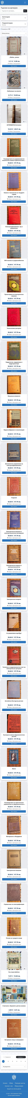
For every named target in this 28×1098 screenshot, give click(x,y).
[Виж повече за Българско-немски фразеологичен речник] (14, 744)
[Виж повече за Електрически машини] (14, 879)
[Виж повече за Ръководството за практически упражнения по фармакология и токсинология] (14, 811)
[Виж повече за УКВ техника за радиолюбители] (14, 269)
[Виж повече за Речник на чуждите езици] (14, 947)
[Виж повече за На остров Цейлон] (14, 981)
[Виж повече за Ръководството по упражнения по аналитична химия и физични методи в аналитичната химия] (14, 168)
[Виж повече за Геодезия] (14, 506)
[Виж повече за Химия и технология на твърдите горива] (14, 201)
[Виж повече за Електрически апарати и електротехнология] (14, 574)
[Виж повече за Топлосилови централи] (14, 337)
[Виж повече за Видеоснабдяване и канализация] (14, 439)
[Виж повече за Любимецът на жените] (14, 100)
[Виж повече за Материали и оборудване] (14, 845)
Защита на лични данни (14, 1089)
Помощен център (20, 1083)
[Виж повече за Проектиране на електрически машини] (14, 303)
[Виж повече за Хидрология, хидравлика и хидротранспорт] (14, 371)
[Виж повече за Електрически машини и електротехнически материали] (14, 540)
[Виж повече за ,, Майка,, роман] (14, 66)
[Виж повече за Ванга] (14, 777)
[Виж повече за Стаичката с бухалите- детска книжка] (14, 1015)
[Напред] (21, 1057)
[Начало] (2, 2)
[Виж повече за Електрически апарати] (14, 608)
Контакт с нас (9, 1086)
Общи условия (19, 1086)
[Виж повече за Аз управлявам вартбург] (14, 642)
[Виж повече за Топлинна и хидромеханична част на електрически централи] (14, 676)
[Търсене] (25, 10)
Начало (5, 1083)
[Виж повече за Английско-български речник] (14, 710)
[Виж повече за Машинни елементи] (14, 405)
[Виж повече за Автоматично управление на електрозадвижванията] (14, 473)
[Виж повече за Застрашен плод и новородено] (14, 1049)
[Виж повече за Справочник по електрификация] (14, 913)
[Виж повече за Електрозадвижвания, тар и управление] (14, 235)
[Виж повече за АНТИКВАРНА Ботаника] (14, 134)
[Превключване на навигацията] (25, 2)
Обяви (11, 1083)
